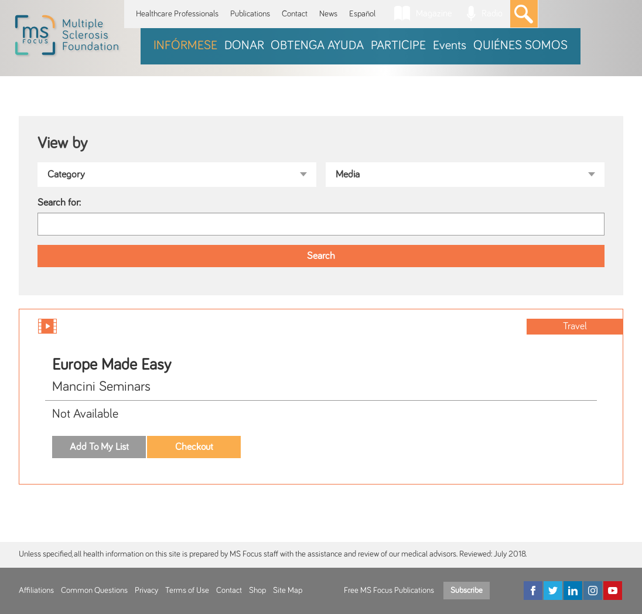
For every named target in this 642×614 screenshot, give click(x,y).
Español (362, 13)
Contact (295, 13)
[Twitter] (553, 590)
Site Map (287, 590)
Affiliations (36, 590)
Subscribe (466, 590)
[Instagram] (592, 590)
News (328, 13)
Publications (250, 13)
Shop (257, 590)
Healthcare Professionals (177, 13)
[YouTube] (612, 590)
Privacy (146, 590)
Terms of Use (187, 590)
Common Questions (94, 590)
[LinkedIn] (573, 590)
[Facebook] (533, 590)
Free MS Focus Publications (389, 590)
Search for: (59, 202)
